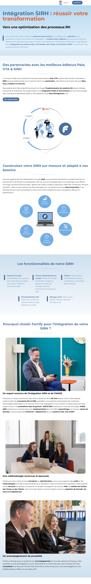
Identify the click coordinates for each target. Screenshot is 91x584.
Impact (66, 2)
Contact (77, 2)
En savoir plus (11, 99)
